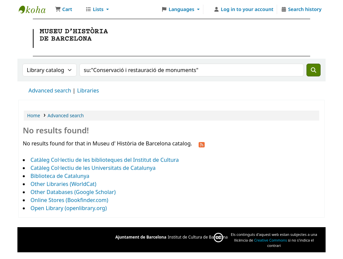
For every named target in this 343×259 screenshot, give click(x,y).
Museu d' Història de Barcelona (35, 9)
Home (33, 115)
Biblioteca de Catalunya (59, 176)
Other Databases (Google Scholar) (73, 192)
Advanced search (49, 90)
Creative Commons (270, 240)
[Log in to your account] (243, 9)
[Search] (313, 70)
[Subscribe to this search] (202, 144)
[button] (63, 9)
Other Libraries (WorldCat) (63, 184)
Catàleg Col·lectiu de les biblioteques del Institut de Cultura (104, 160)
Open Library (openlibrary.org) (68, 208)
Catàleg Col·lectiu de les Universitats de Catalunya (93, 168)
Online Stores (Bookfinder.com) (69, 200)
